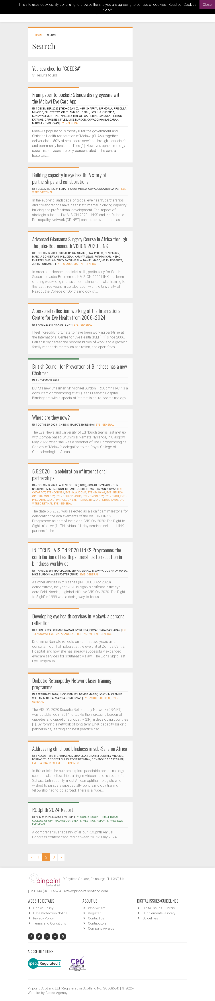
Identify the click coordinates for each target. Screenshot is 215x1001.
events (77, 820)
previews (116, 820)
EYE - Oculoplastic (69, 496)
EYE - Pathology (60, 499)
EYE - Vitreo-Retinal (97, 698)
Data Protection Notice (50, 913)
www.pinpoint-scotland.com (87, 891)
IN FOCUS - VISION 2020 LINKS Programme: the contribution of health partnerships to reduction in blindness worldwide (77, 556)
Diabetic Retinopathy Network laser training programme (71, 683)
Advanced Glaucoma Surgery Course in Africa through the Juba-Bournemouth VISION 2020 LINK (79, 242)
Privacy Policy (43, 918)
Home (39, 35)
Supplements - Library (159, 913)
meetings (89, 820)
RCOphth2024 (99, 817)
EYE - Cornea (55, 492)
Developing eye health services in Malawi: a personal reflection (78, 619)
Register (94, 913)
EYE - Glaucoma (67, 264)
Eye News (38, 824)
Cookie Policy (43, 908)
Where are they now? (51, 417)
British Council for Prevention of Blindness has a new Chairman (79, 369)
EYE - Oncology (93, 496)
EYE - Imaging (96, 492)
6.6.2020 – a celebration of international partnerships (69, 474)
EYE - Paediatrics (43, 763)
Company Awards (101, 929)
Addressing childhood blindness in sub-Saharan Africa (79, 748)
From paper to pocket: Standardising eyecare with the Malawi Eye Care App (76, 97)
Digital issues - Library (159, 908)
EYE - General (70, 123)
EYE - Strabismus (107, 499)
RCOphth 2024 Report (52, 809)
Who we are (97, 908)
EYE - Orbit (112, 496)
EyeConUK (82, 817)
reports (103, 820)
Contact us (96, 918)
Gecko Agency (56, 993)
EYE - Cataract (59, 633)
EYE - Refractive (83, 499)
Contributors (97, 923)
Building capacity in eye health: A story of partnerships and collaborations (69, 178)
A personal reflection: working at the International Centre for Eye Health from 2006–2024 (76, 314)
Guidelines (150, 918)
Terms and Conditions (49, 923)
